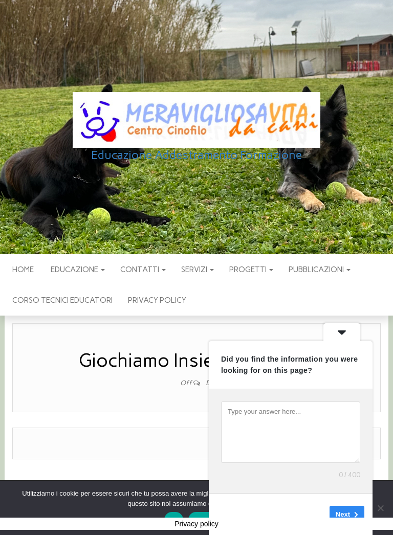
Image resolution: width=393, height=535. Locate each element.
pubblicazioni (320, 269)
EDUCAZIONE (77, 269)
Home (23, 269)
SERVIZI (197, 269)
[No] (380, 508)
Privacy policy (157, 300)
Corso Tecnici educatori (62, 300)
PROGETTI (251, 269)
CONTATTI (143, 269)
